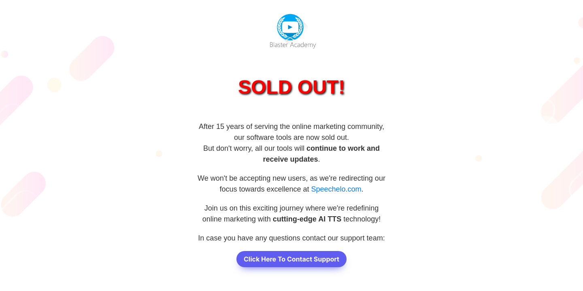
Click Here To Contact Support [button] (291, 259)
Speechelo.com (336, 189)
